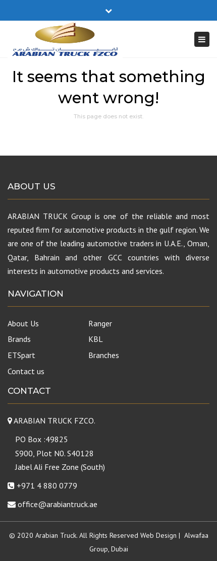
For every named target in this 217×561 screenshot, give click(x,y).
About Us (23, 323)
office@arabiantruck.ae (57, 504)
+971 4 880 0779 (47, 485)
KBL (95, 339)
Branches (103, 355)
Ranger (100, 323)
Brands (19, 339)
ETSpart (21, 355)
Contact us (26, 371)
